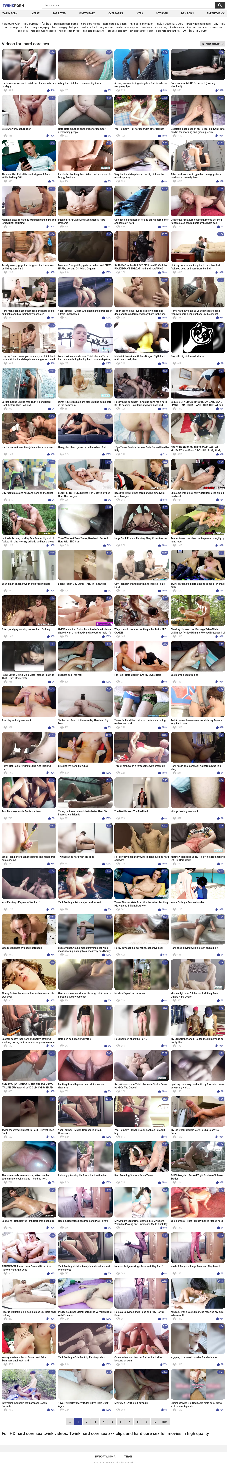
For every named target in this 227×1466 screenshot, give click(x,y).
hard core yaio (11, 23)
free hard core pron (197, 27)
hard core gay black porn (65, 27)
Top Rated (59, 13)
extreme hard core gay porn (97, 27)
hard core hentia (90, 23)
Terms (128, 1456)
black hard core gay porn (168, 31)
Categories (115, 13)
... (155, 1421)
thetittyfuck (216, 13)
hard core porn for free (37, 23)
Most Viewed (87, 13)
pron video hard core (198, 23)
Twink (13, 5)
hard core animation (141, 23)
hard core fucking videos (43, 30)
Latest (35, 13)
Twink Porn (10, 13)
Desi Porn (187, 13)
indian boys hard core (169, 23)
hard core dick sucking (93, 31)
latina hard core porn (117, 31)
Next (164, 1421)
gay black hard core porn (141, 31)
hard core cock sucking (154, 27)
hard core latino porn (127, 27)
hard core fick (177, 27)
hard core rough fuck (69, 30)
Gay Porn (162, 13)
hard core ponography (37, 27)
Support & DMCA (105, 1456)
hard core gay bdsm (115, 23)
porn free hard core (195, 30)
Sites (139, 13)
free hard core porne (66, 23)
